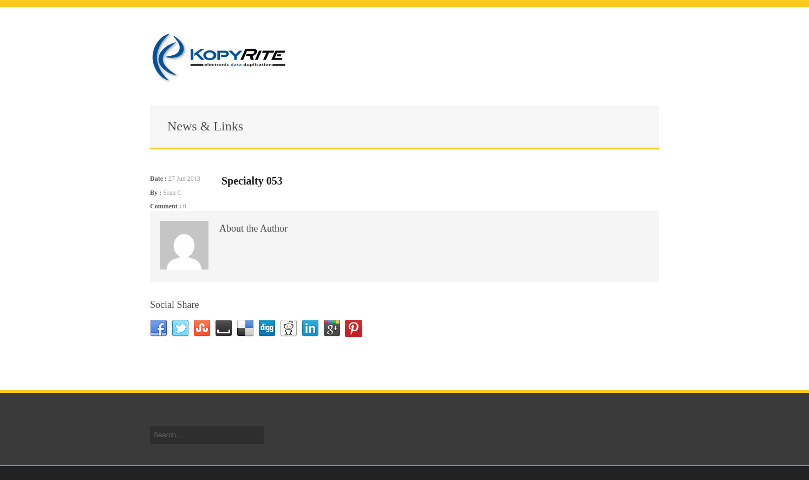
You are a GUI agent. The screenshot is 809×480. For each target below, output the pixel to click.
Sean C (172, 192)
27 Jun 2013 (184, 178)
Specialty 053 (252, 181)
